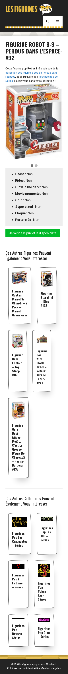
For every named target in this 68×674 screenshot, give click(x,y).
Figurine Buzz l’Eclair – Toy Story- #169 (17, 365)
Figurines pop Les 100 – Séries (47, 534)
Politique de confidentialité (22, 668)
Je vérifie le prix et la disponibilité (32, 233)
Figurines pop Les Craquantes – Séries (19, 539)
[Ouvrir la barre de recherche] (48, 21)
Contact (51, 664)
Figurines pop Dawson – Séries (18, 631)
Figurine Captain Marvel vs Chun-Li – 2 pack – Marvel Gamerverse (19, 303)
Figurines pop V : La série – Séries (18, 581)
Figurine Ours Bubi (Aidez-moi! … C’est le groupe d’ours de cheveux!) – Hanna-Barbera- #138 (18, 447)
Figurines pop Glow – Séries (44, 632)
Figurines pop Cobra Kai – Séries (44, 591)
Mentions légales (51, 668)
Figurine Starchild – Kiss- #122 (47, 299)
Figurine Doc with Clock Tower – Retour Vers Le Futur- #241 (41, 367)
